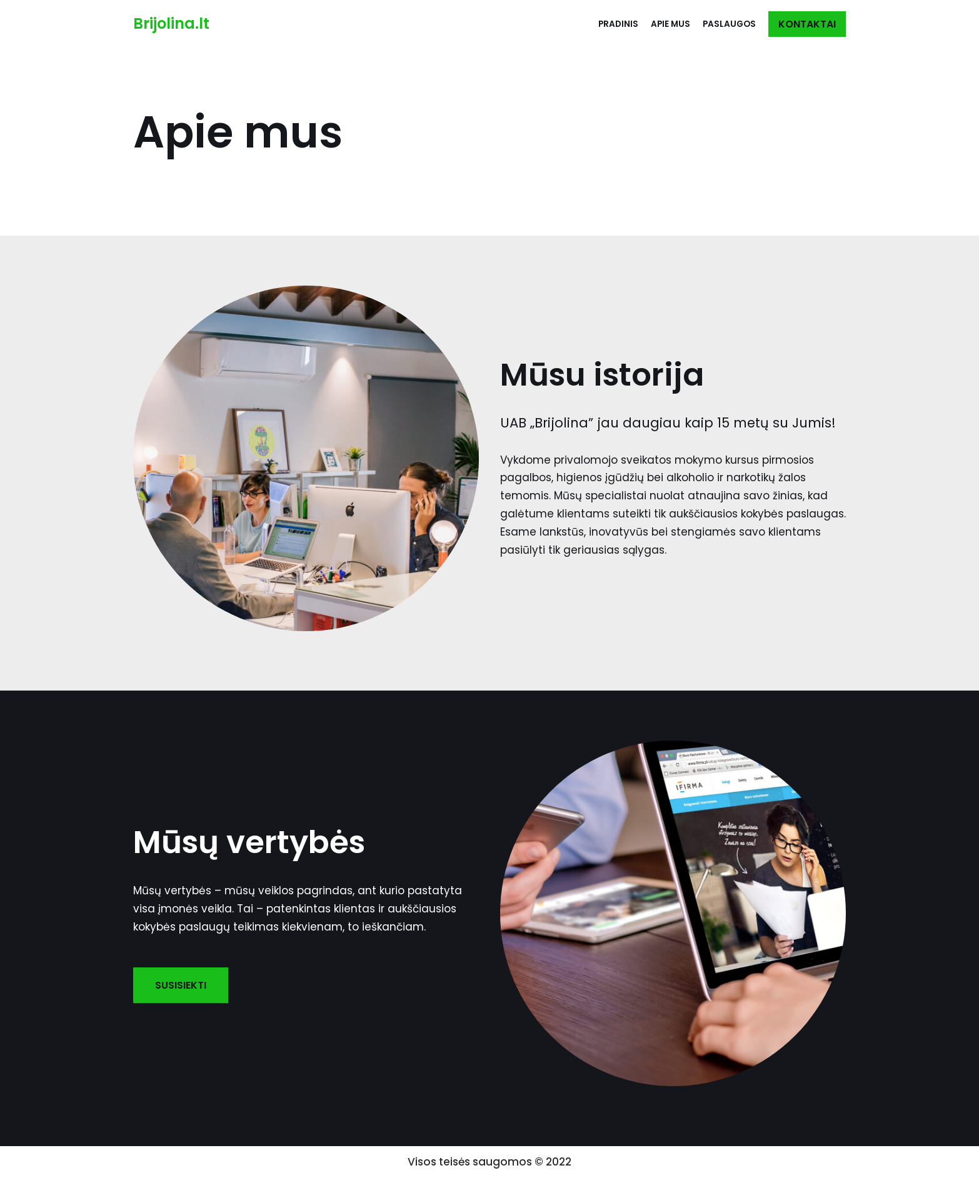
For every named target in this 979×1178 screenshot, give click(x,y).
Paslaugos (729, 24)
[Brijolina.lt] (171, 24)
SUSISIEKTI (180, 985)
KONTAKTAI (807, 24)
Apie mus (670, 24)
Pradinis (618, 24)
